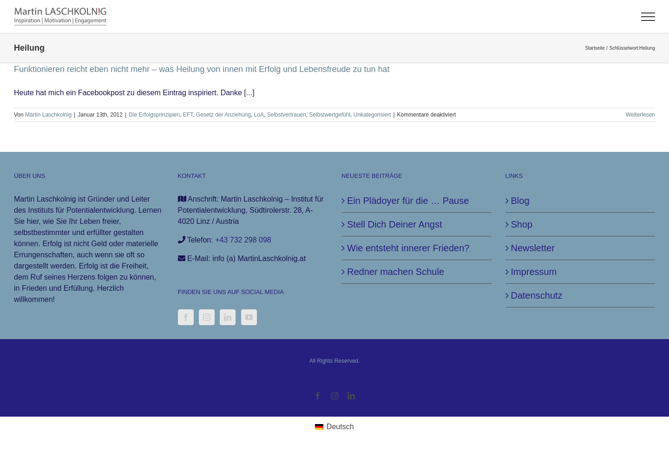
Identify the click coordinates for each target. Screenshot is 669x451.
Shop (522, 224)
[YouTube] (249, 317)
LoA (259, 114)
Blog (520, 201)
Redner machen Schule (395, 272)
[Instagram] (207, 317)
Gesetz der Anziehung (223, 114)
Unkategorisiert (372, 114)
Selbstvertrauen (286, 114)
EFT (188, 114)
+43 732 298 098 (243, 240)
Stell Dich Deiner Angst (394, 224)
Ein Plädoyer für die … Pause (408, 201)
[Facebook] (186, 317)
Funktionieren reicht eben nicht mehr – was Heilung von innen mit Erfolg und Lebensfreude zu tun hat (202, 69)
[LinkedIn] (228, 317)
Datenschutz (537, 295)
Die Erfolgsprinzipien (154, 114)
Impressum (534, 272)
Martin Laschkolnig (48, 114)
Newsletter (533, 248)
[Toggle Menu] (648, 17)
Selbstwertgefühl (329, 114)
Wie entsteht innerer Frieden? (408, 248)
